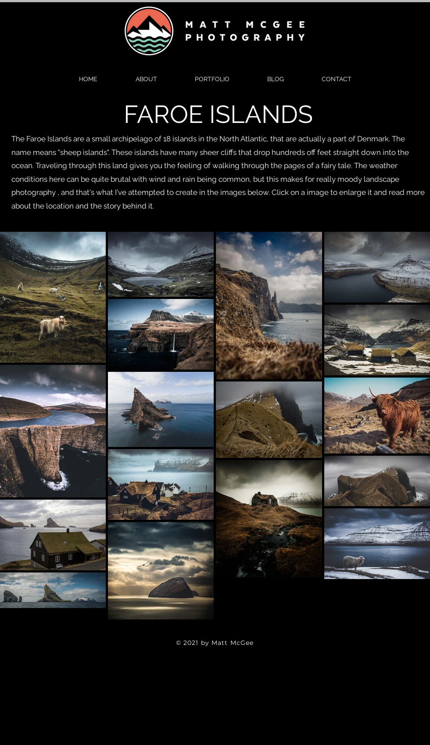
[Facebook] (201, 631)
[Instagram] (229, 631)
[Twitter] (215, 631)
